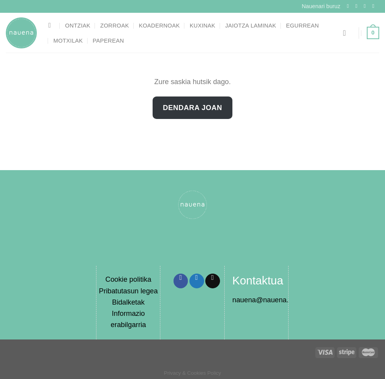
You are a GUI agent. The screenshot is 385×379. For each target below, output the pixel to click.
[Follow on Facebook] (349, 6)
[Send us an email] (375, 6)
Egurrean (302, 25)
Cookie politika (128, 279)
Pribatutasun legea (128, 291)
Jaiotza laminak (250, 25)
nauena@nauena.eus (266, 300)
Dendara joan (192, 107)
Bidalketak (128, 302)
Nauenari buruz (321, 6)
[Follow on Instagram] (358, 6)
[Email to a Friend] (212, 281)
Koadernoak (159, 25)
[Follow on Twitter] (366, 6)
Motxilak (68, 41)
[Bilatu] (51, 25)
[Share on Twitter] (196, 281)
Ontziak (77, 25)
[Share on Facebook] (181, 281)
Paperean (108, 41)
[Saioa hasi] (347, 32)
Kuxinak (202, 25)
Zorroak (114, 25)
